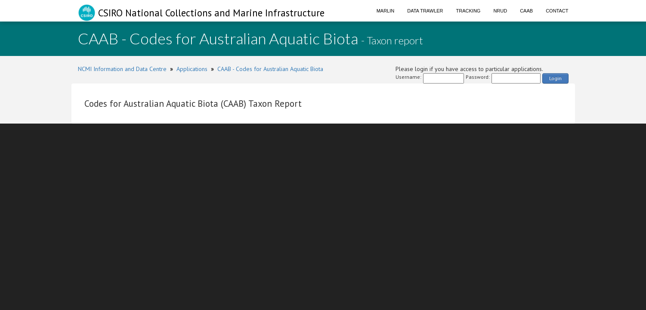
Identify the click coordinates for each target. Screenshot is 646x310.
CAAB (526, 10)
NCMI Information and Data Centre (122, 69)
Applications (191, 69)
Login (555, 78)
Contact (557, 10)
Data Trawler (425, 10)
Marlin (386, 10)
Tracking (468, 10)
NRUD (500, 10)
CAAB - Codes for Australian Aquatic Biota (270, 69)
